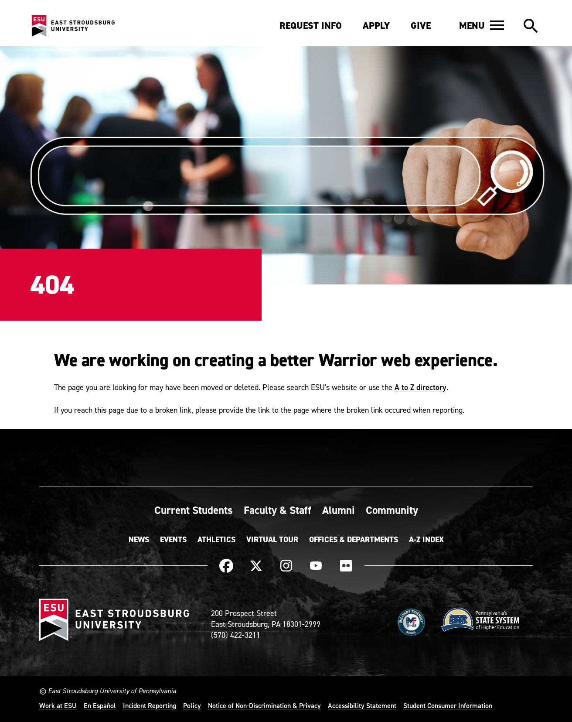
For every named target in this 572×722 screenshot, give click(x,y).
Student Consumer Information (447, 705)
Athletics (216, 539)
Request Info (310, 25)
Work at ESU (58, 705)
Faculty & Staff (277, 510)
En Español (100, 705)
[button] (481, 25)
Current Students (193, 510)
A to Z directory (420, 387)
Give (421, 25)
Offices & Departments (353, 539)
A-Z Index (426, 539)
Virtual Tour (272, 539)
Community (392, 510)
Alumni (338, 510)
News (139, 539)
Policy (192, 705)
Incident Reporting (149, 705)
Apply (376, 25)
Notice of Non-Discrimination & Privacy (264, 705)
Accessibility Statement (362, 705)
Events (173, 539)
